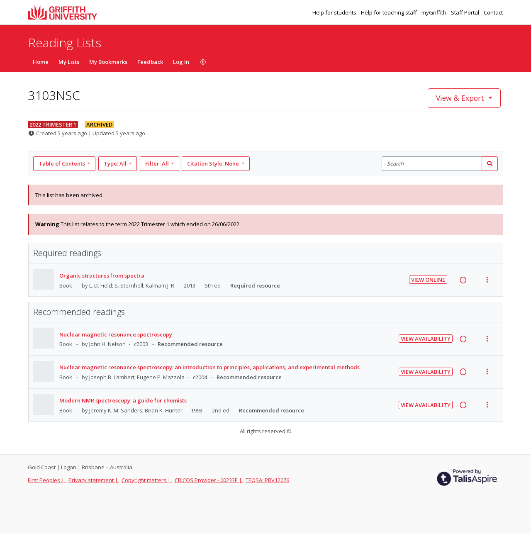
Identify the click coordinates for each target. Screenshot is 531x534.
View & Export (461, 98)
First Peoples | (47, 480)
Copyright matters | (147, 480)
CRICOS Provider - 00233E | (209, 480)
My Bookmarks (108, 62)
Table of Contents (62, 163)
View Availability (426, 338)
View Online (428, 279)
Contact (493, 12)
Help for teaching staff (389, 12)
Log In (181, 62)
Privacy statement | (93, 480)
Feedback (150, 62)
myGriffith (434, 12)
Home (41, 62)
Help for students (335, 12)
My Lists (68, 62)
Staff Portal (465, 12)
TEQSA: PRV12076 (267, 480)
